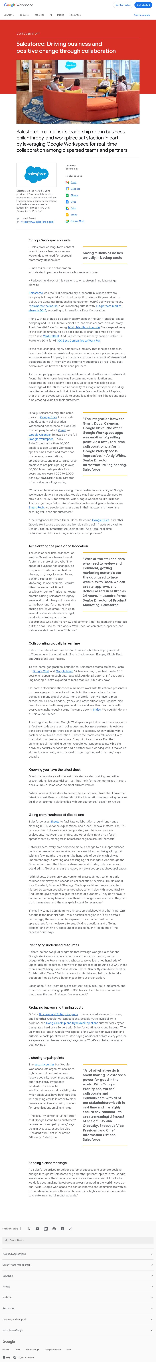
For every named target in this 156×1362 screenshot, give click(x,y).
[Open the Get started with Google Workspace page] (143, 5)
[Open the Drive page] (70, 208)
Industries (39, 15)
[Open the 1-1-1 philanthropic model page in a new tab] (84, 327)
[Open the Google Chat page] (41, 669)
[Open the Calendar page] (72, 189)
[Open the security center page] (44, 1062)
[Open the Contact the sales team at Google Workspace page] (123, 5)
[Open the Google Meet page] (74, 221)
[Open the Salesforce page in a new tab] (36, 293)
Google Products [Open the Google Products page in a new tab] (53, 1347)
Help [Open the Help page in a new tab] (69, 1347)
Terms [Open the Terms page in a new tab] (17, 1347)
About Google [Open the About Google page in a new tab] (32, 1347)
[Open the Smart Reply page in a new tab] (36, 506)
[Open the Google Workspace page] (19, 5)
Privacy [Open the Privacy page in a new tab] (5, 1347)
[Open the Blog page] (15, 1226)
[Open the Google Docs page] (48, 416)
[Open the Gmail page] (70, 182)
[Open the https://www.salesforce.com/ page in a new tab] (37, 221)
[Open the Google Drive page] (100, 518)
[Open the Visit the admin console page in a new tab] (142, 15)
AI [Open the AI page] (51, 15)
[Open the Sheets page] (71, 195)
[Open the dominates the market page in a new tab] (44, 306)
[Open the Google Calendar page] (40, 433)
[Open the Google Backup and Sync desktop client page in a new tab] (72, 1020)
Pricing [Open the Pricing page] (60, 15)
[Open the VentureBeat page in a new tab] (51, 335)
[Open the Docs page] (70, 202)
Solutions (9, 15)
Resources (75, 15)
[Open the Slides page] (71, 215)
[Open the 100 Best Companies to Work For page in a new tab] (78, 340)
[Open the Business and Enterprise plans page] (58, 1012)
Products (24, 15)
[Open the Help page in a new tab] (6, 1355)
